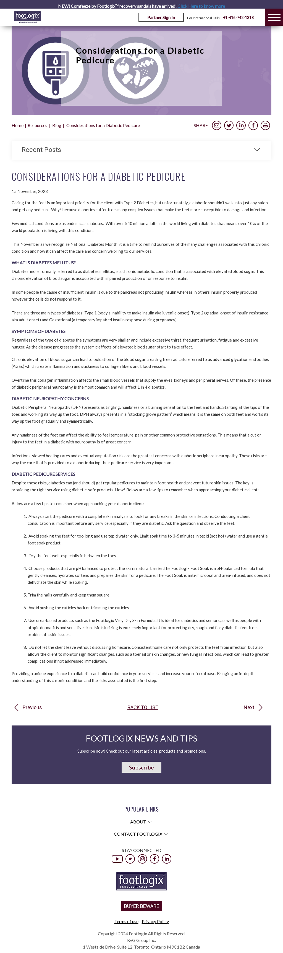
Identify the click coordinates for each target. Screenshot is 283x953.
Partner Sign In (161, 17)
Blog (56, 125)
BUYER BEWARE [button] (141, 906)
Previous (32, 707)
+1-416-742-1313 (238, 18)
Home (17, 125)
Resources (37, 125)
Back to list (142, 707)
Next (249, 707)
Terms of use (126, 921)
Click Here (201, 6)
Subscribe (141, 767)
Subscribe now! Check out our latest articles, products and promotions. (141, 750)
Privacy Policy (155, 921)
